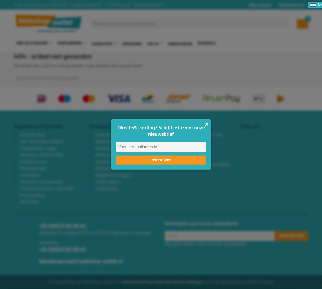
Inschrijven (161, 160)
